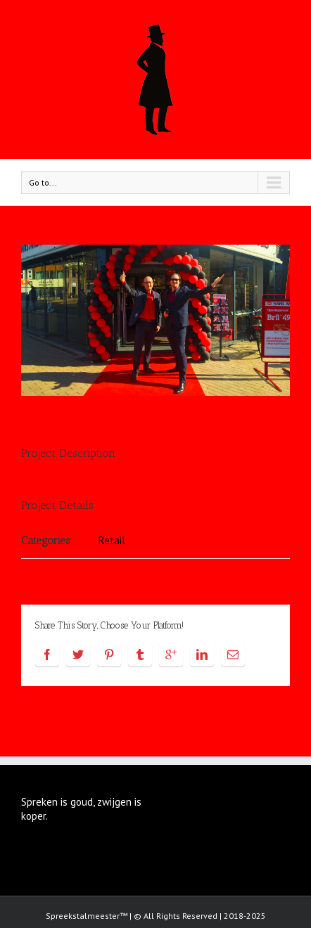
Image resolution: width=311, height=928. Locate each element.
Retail (112, 540)
